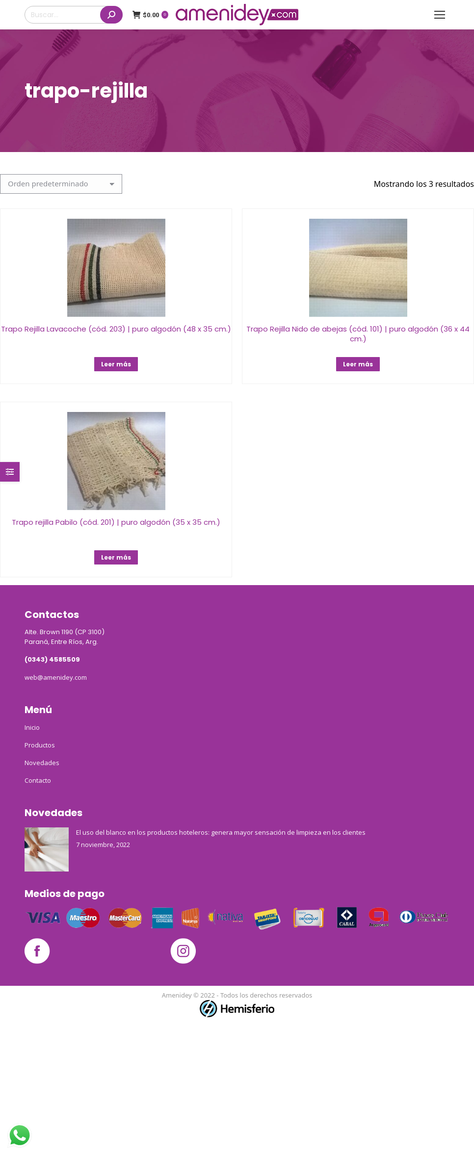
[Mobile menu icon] (439, 15)
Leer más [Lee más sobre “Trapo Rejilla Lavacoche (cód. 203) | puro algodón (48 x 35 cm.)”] (116, 364)
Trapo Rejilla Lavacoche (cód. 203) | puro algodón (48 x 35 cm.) (116, 329)
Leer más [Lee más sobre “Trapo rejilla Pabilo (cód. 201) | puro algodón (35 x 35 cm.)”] (116, 557)
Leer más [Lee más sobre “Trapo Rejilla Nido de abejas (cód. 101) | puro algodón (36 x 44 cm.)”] (358, 364)
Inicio (32, 727)
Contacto (38, 780)
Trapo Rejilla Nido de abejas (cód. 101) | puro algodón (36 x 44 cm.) (358, 334)
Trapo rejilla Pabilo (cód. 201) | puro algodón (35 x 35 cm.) (116, 522)
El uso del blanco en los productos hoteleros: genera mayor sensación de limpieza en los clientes (221, 832)
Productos (40, 745)
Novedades (42, 762)
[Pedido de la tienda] (61, 184)
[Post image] (47, 849)
